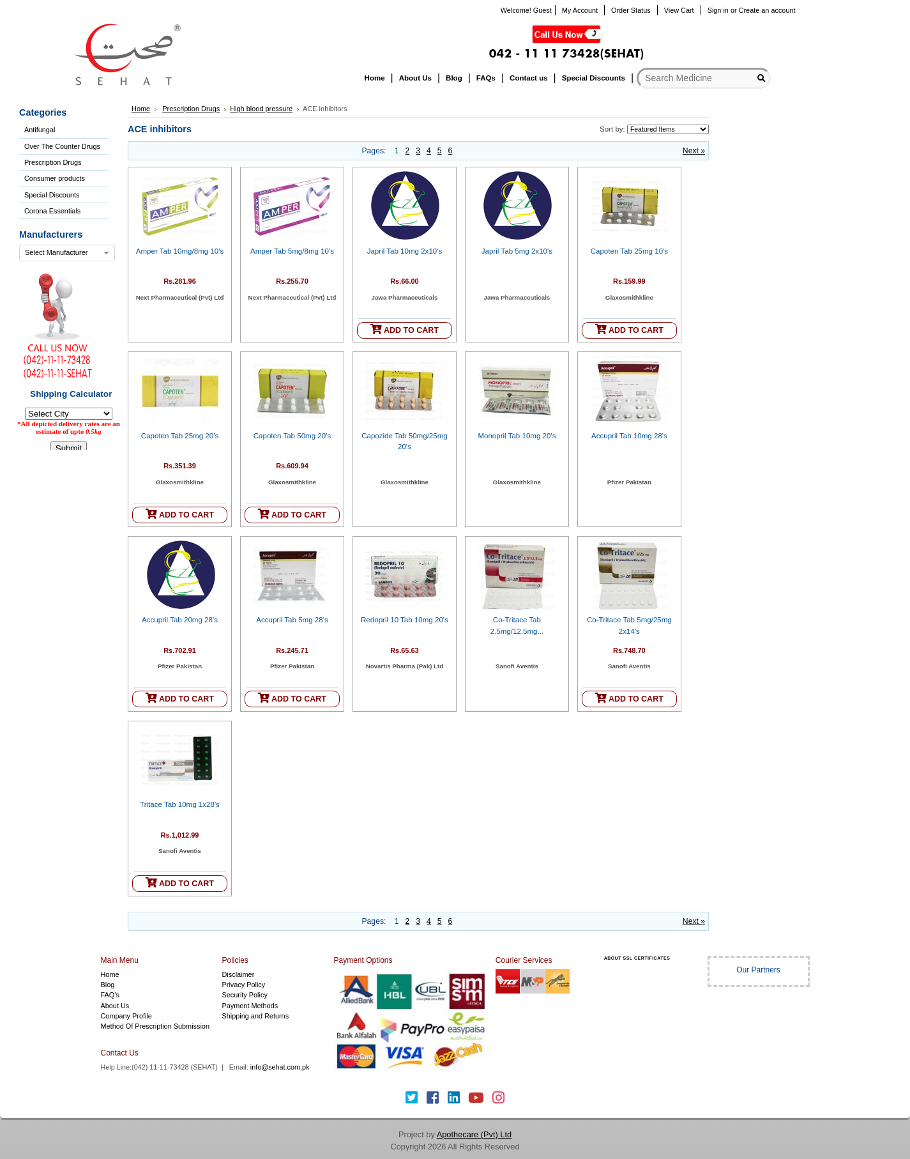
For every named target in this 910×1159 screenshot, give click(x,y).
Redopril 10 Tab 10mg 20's (404, 620)
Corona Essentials (52, 211)
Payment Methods (250, 1005)
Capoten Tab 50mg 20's (292, 436)
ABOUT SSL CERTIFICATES (637, 958)
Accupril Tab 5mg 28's (292, 620)
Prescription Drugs (52, 162)
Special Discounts (51, 195)
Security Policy (245, 995)
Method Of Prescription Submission (155, 1026)
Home (141, 108)
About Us (115, 1005)
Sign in (718, 10)
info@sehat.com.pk (280, 1067)
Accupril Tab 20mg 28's (180, 620)
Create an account (767, 10)
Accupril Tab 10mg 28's (629, 436)
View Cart (679, 10)
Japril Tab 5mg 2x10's (517, 251)
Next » (694, 150)
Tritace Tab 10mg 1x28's (180, 804)
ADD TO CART (404, 329)
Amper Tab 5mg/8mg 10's (292, 251)
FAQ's (110, 995)
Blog (108, 984)
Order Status (631, 10)
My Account (580, 10)
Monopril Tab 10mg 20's (517, 436)
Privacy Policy (244, 984)
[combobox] (67, 253)
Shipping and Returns (255, 1016)
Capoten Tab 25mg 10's (629, 251)
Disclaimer (238, 974)
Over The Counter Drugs (62, 146)
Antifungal (39, 130)
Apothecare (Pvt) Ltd (474, 1134)
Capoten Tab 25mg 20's (179, 436)
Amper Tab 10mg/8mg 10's (180, 251)
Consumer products (54, 178)
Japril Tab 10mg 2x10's (405, 251)
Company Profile (126, 1016)
